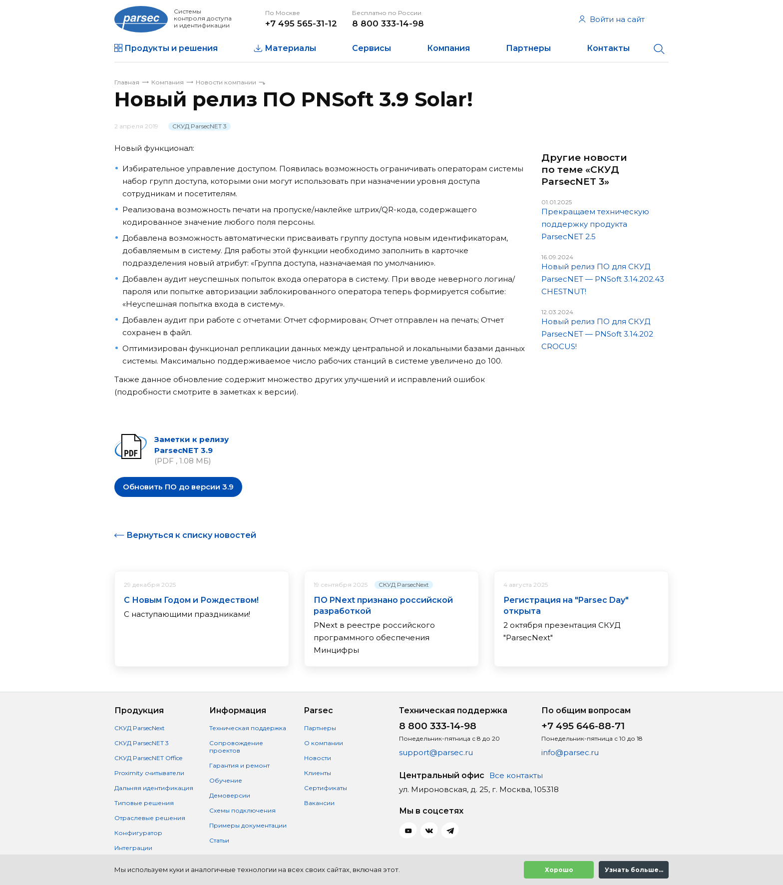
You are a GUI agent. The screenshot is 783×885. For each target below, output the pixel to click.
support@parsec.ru (436, 752)
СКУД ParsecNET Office (148, 758)
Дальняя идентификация (153, 788)
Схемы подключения (242, 810)
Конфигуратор (138, 833)
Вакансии (319, 803)
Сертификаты (325, 788)
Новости (317, 758)
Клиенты (317, 773)
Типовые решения (144, 803)
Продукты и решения (171, 48)
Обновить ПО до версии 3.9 (178, 486)
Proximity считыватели (149, 773)
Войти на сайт (612, 19)
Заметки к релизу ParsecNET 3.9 (191, 445)
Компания (448, 48)
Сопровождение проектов (236, 746)
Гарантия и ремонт (239, 765)
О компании (323, 743)
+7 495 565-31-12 (301, 23)
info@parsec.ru (570, 752)
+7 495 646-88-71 (583, 726)
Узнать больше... (634, 870)
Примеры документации (248, 825)
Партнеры (528, 48)
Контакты (608, 48)
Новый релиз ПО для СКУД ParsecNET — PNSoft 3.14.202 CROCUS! (597, 334)
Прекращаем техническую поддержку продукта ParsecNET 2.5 (595, 224)
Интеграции (133, 848)
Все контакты (516, 775)
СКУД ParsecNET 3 (199, 126)
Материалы (290, 48)
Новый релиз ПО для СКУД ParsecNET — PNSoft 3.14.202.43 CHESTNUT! (602, 279)
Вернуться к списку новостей (191, 535)
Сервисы (371, 48)
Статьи (219, 840)
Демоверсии (229, 795)
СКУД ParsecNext (404, 584)
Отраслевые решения (149, 818)
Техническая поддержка (247, 728)
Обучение (225, 780)
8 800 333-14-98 (388, 23)
